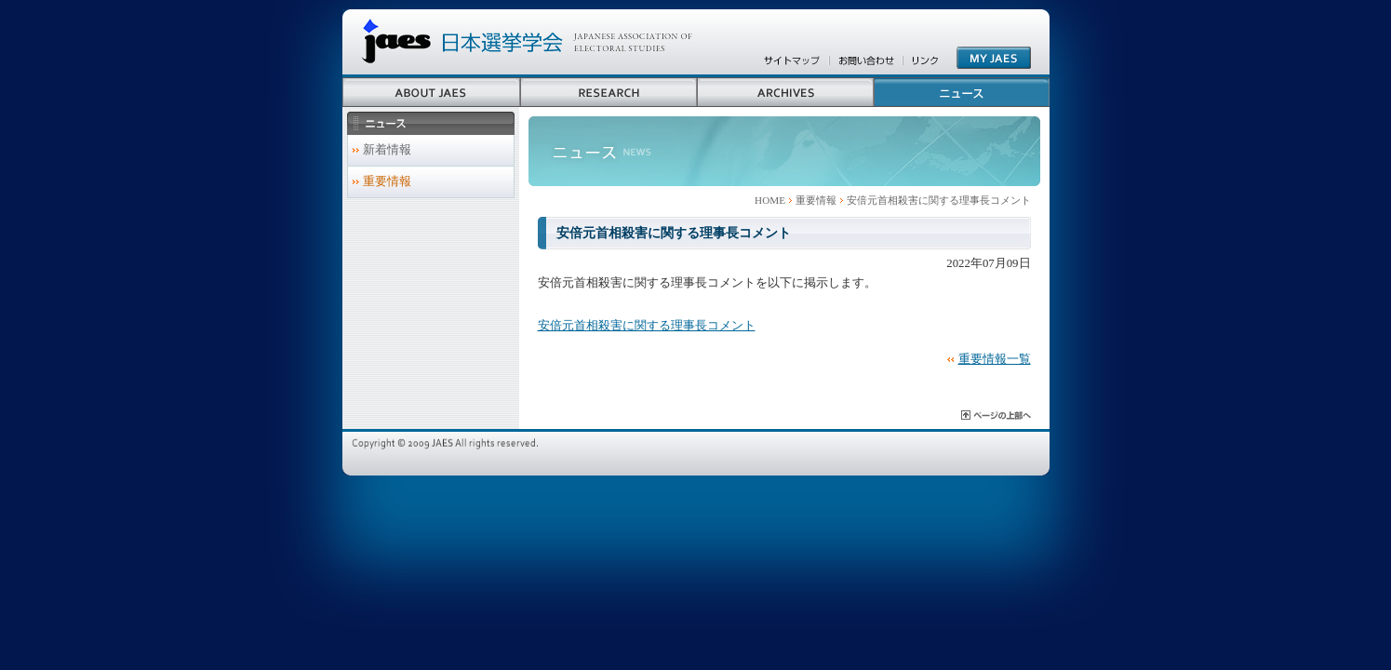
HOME (770, 200)
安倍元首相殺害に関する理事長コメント (647, 325)
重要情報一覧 (994, 359)
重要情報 (816, 200)
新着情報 (387, 149)
